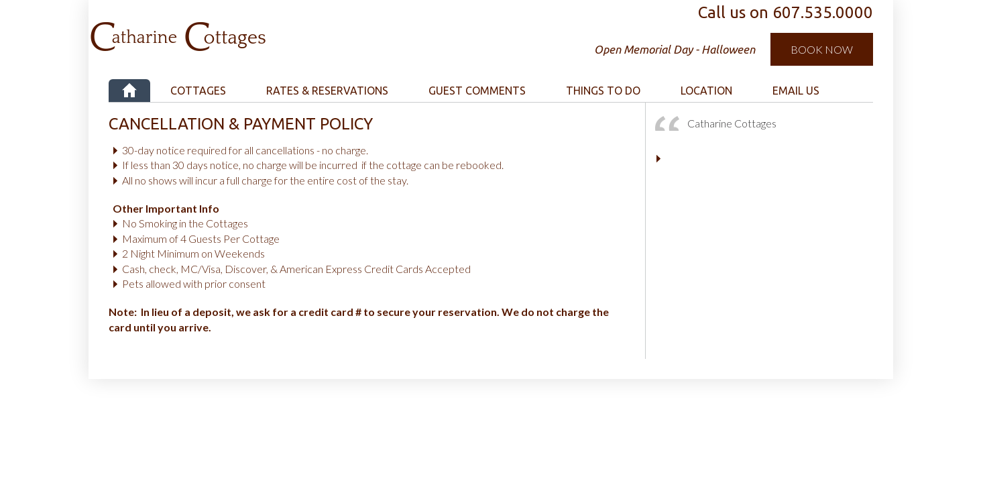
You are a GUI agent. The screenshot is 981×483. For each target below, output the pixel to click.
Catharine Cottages (251, 27)
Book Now (822, 49)
